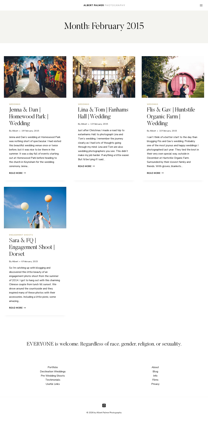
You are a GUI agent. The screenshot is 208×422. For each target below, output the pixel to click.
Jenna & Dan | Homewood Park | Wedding (28, 117)
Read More (17, 173)
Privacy (155, 384)
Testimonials (52, 380)
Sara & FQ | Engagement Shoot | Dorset (32, 247)
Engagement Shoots (21, 235)
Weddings (14, 104)
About (155, 367)
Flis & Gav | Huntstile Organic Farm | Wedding (171, 117)
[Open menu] (201, 5)
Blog (155, 371)
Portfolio (53, 367)
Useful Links (53, 384)
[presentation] (35, 77)
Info (155, 376)
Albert (15, 130)
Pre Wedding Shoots (53, 376)
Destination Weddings (53, 371)
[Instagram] (104, 405)
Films (155, 380)
